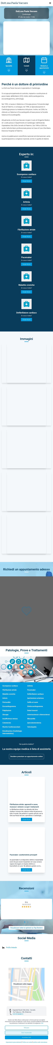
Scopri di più (26, 181)
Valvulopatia (31, 727)
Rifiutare (26, 1028)
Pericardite (6, 702)
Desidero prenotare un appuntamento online (26, 756)
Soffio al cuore (32, 702)
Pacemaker (31, 690)
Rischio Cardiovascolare (11, 727)
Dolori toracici (32, 710)
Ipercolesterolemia (34, 723)
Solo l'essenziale (26, 1033)
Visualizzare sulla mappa (22, 984)
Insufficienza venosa (10, 719)
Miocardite (31, 719)
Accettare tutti (26, 1037)
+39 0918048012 (17, 1014)
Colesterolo (6, 723)
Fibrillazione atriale (9, 690)
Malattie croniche (8, 694)
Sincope (5, 715)
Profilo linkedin (11, 947)
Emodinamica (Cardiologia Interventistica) (12, 732)
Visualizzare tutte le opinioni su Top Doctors (26, 928)
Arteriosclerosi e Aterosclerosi (38, 715)
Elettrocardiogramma (35, 706)
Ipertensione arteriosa (35, 698)
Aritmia (30, 686)
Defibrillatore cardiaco (35, 694)
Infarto (4, 698)
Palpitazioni (6, 710)
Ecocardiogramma (9, 706)
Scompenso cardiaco (10, 686)
